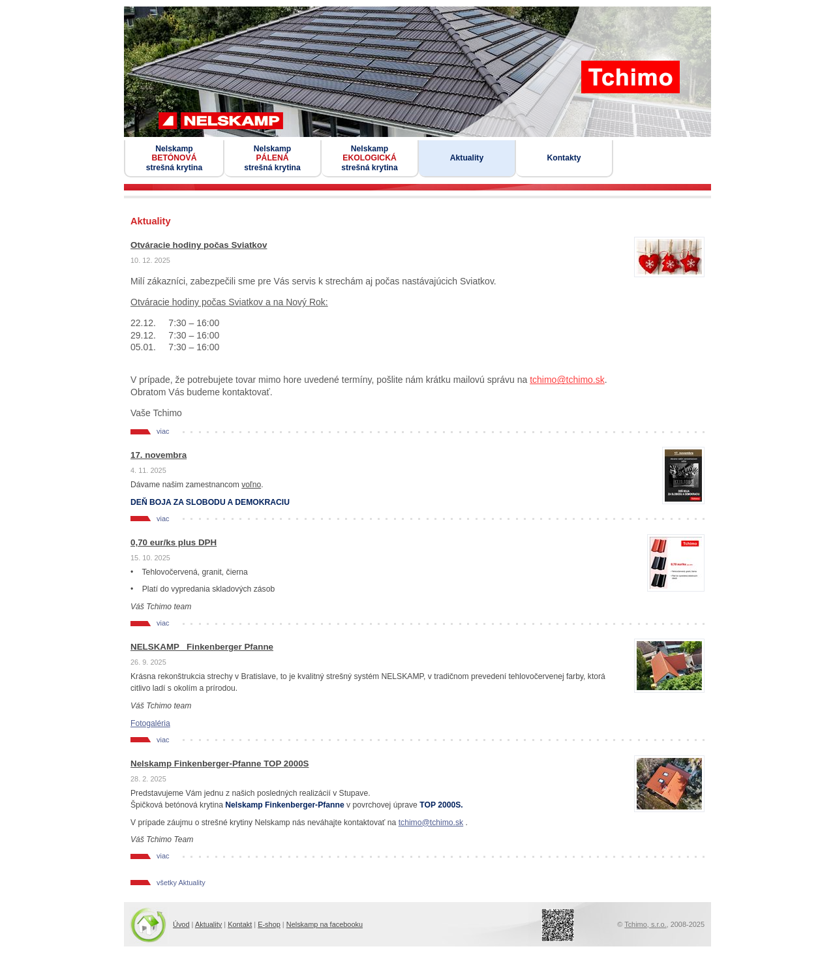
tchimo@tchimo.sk (567, 379)
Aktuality (208, 924)
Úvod (181, 924)
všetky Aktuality (181, 882)
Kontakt (240, 924)
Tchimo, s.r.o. (645, 924)
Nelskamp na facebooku (324, 924)
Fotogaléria (150, 723)
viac (163, 431)
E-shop (269, 924)
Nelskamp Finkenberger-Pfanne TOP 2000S (219, 763)
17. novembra (158, 455)
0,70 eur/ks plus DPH (173, 542)
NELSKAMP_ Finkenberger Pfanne (201, 647)
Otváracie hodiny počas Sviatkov (198, 245)
